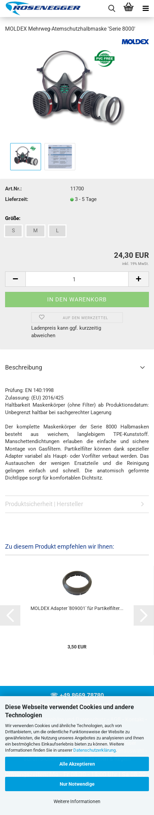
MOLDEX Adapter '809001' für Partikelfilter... (77, 608)
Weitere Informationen (77, 801)
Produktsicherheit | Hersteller (44, 503)
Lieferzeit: (16, 199)
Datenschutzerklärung (94, 750)
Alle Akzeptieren (77, 764)
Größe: (12, 218)
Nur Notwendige (77, 784)
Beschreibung (23, 367)
